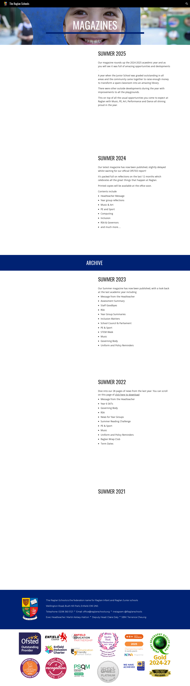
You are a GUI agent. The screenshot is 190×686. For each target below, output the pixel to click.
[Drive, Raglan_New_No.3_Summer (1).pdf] (56, 322)
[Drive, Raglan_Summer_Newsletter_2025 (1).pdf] (56, 97)
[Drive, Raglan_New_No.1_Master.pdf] (56, 536)
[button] (187, 4)
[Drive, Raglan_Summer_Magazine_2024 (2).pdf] (56, 202)
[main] (95, 26)
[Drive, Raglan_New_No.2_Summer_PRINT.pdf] (56, 428)
